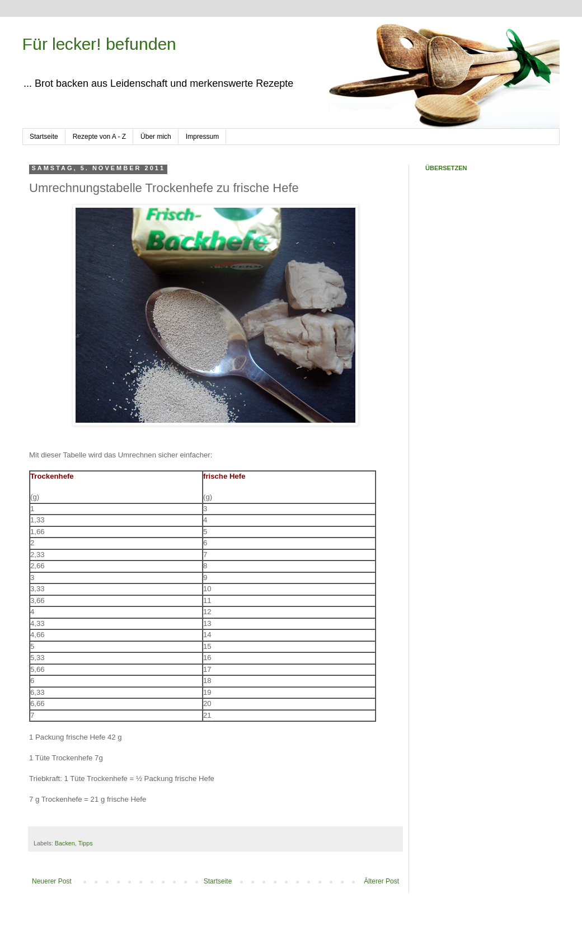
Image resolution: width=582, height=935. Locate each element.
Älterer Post (381, 881)
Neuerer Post (52, 881)
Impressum (202, 137)
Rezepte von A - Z (99, 137)
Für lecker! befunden (99, 44)
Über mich (155, 137)
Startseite (44, 137)
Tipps (85, 843)
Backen (65, 843)
